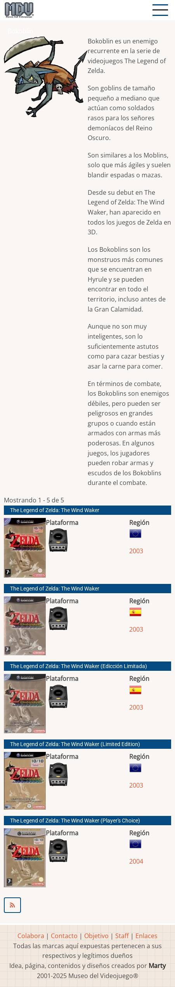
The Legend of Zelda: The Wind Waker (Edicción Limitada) (78, 666)
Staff (122, 936)
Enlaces (146, 936)
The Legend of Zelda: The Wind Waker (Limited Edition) (75, 744)
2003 (136, 551)
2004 (136, 861)
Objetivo (96, 936)
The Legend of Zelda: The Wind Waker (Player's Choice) (75, 820)
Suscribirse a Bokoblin (87, 905)
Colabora (30, 936)
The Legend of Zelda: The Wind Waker (54, 510)
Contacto (64, 936)
